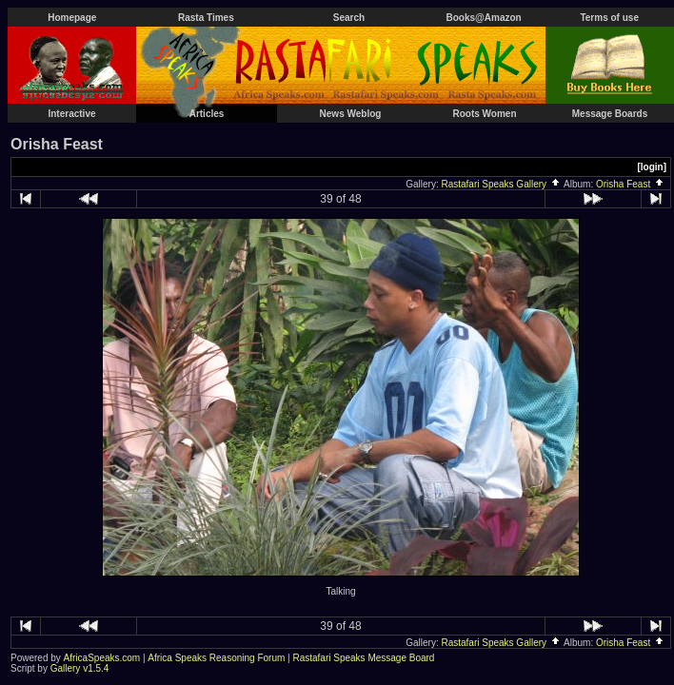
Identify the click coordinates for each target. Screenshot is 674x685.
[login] (651, 167)
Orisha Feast (630, 184)
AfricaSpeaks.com (102, 658)
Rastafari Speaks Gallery (501, 184)
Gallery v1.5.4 (79, 668)
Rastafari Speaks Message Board (363, 658)
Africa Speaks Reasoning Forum (216, 658)
